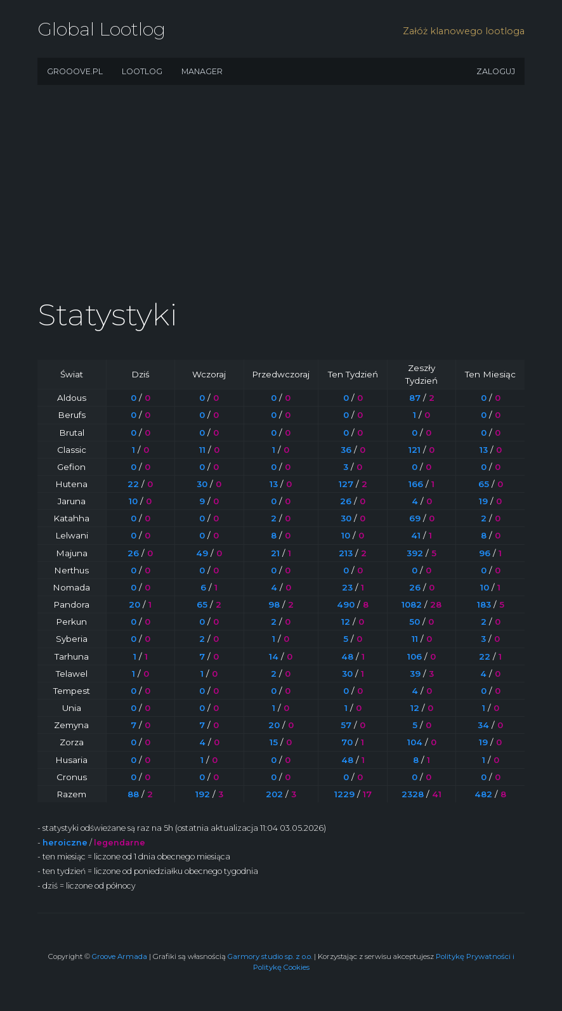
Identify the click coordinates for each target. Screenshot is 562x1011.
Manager (202, 71)
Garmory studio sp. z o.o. (270, 956)
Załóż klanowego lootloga (464, 31)
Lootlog (142, 71)
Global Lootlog (101, 29)
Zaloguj (495, 71)
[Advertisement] (281, 196)
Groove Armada (119, 956)
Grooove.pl (75, 71)
